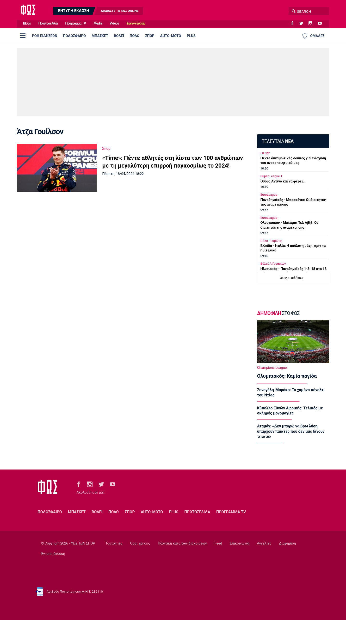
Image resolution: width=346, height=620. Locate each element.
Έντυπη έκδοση (53, 554)
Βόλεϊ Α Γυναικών (273, 263)
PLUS (191, 36)
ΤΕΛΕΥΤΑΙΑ (277, 141)
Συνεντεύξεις (136, 23)
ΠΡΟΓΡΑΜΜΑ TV (231, 512)
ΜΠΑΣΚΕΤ (100, 36)
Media (97, 23)
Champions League (272, 368)
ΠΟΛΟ (134, 36)
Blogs (27, 23)
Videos (114, 23)
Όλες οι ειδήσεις (291, 278)
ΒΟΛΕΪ (119, 36)
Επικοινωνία (239, 543)
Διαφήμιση (287, 543)
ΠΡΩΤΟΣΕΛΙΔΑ (197, 512)
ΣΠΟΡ (149, 36)
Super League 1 (271, 176)
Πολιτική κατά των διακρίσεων (182, 543)
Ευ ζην (265, 153)
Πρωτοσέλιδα (48, 23)
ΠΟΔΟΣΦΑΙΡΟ (74, 36)
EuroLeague (268, 194)
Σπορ (106, 148)
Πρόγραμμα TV (75, 23)
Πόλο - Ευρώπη (271, 241)
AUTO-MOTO (170, 36)
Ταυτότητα (113, 543)
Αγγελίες (264, 543)
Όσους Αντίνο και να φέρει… (282, 181)
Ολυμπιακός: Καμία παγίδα (287, 376)
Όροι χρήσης (140, 543)
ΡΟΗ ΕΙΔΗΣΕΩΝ (44, 36)
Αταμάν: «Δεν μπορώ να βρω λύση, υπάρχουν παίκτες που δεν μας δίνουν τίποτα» (291, 431)
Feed (218, 543)
